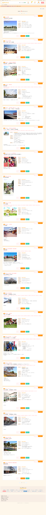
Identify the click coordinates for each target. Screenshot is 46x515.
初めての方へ (8, 491)
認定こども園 (12, 43)
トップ (2, 4)
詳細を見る (40, 39)
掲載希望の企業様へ (34, 491)
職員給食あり (5, 316)
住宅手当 (22, 315)
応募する (27, 57)
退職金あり (20, 43)
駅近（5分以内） (32, 130)
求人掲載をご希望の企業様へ (40, 0)
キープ (36, 39)
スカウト (22, 491)
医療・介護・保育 (3, 6)
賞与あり (18, 43)
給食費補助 (14, 365)
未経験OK (27, 130)
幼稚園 (11, 155)
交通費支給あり (32, 43)
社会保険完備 (28, 43)
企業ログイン (29, 491)
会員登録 (42, 2)
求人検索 (19, 491)
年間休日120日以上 (40, 43)
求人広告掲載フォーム (40, 491)
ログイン (15, 491)
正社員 (12, 6)
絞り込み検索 (42, 8)
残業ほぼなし (37, 295)
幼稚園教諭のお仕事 (8, 6)
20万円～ (15, 6)
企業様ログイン (44, 0)
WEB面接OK (8, 316)
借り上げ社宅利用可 (25, 43)
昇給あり (15, 43)
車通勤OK (36, 43)
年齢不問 (29, 130)
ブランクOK (7, 296)
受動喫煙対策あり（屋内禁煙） (7, 19)
